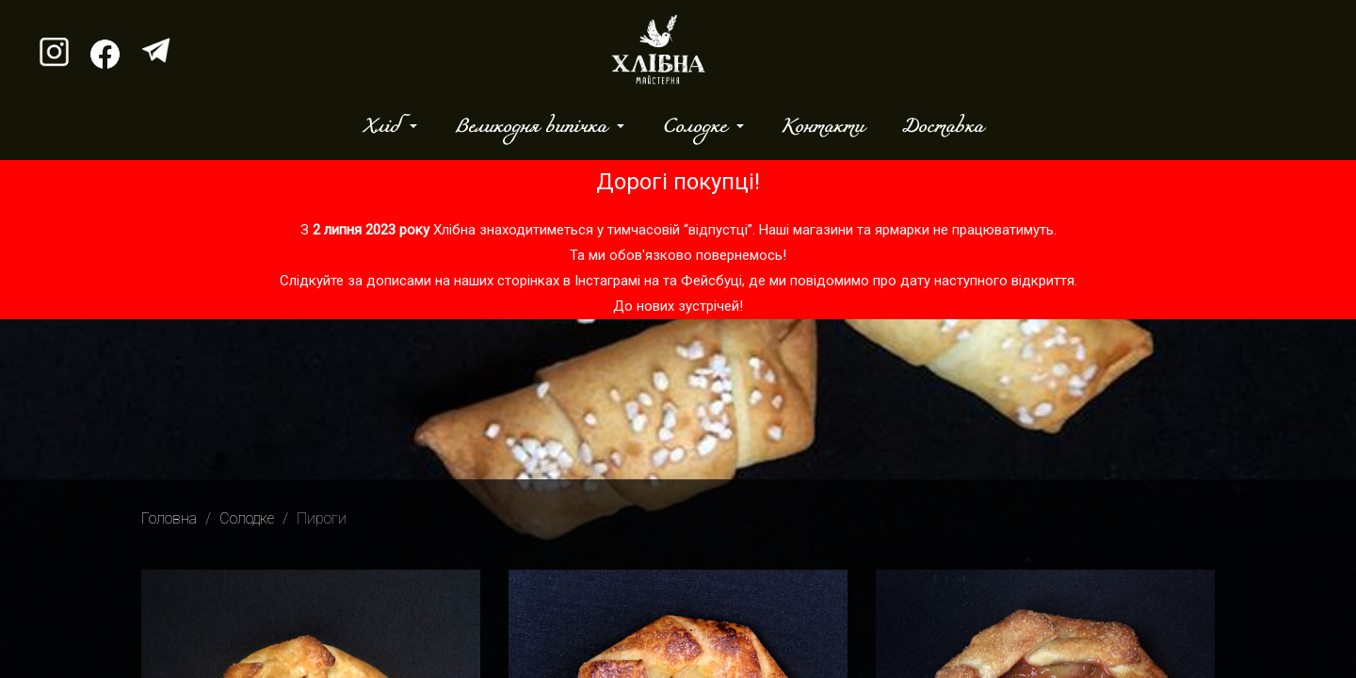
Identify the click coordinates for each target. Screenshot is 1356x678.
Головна (169, 518)
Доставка (942, 127)
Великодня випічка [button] (534, 127)
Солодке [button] (697, 127)
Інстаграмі (607, 280)
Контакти (823, 127)
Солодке (246, 518)
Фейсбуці (711, 280)
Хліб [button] (384, 127)
